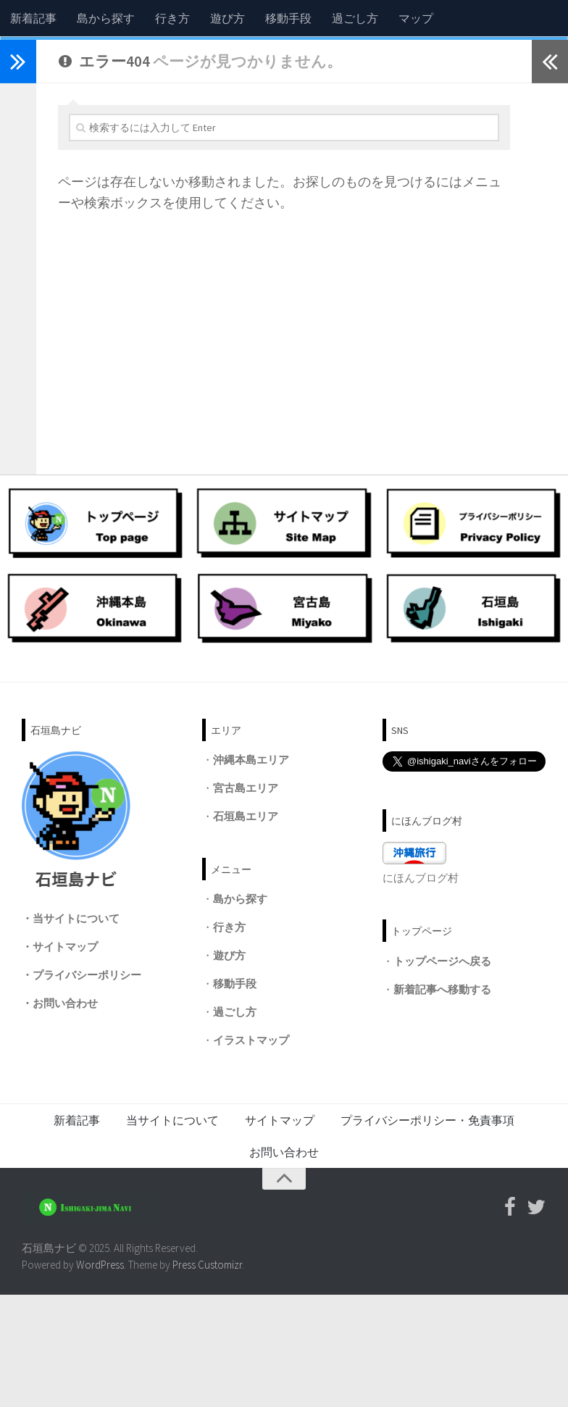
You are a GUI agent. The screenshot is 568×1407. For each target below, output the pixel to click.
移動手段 (288, 18)
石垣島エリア (245, 928)
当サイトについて (76, 1030)
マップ (415, 18)
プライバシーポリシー (87, 1086)
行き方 (172, 18)
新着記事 (33, 18)
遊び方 (227, 18)
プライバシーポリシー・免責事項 (427, 1232)
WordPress (100, 1376)
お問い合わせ (65, 1115)
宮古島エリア (245, 899)
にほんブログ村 (421, 990)
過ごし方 (355, 18)
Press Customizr (207, 1376)
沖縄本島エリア (251, 871)
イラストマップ (251, 1152)
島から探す (106, 18)
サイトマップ (65, 1058)
